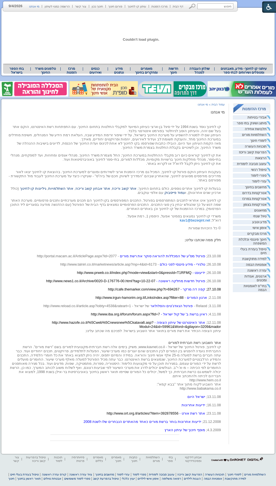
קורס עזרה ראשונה (54, 474)
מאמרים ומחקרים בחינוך (146, 70)
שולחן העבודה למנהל (199, 70)
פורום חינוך (115, 6)
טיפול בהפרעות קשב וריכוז (36, 459)
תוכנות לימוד (58, 459)
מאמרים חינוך (116, 459)
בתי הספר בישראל (16, 70)
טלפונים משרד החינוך (45, 70)
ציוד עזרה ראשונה (80, 474)
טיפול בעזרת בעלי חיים (24, 474)
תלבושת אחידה (256, 129)
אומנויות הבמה (256, 265)
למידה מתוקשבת (254, 259)
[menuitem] (244, 70)
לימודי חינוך (258, 141)
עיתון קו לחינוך (137, 6)
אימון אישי (259, 228)
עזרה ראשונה (257, 270)
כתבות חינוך (133, 459)
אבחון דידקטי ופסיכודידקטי (193, 459)
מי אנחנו (34, 6)
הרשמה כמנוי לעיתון (57, 6)
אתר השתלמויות (61, 188)
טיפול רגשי (259, 170)
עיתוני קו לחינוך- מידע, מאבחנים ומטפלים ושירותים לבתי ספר (244, 70)
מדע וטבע (259, 222)
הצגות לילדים (192, 478)
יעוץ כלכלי (128, 478)
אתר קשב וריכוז (125, 188)
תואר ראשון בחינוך (28, 478)
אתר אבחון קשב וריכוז (93, 188)
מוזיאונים (260, 210)
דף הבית (178, 6)
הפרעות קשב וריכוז (253, 152)
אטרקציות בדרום (254, 193)
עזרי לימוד (259, 181)
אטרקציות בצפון (255, 205)
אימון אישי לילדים (148, 478)
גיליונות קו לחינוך (33, 188)
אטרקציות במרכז (254, 199)
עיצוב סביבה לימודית (252, 164)
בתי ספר (170, 459)
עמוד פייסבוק (174, 193)
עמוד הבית (218, 104)
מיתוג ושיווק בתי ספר (252, 123)
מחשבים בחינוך (256, 187)
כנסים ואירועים (95, 70)
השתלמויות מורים (254, 135)
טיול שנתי (260, 216)
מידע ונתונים (119, 70)
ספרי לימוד (259, 176)
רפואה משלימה (171, 478)
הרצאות (261, 158)
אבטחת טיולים (52, 478)
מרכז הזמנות (159, 6)
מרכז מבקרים (257, 234)
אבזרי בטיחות (257, 117)
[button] (192, 6)
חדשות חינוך (173, 70)
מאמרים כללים (98, 459)
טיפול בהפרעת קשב (106, 478)
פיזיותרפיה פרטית (77, 459)
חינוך (11, 478)
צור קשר (80, 6)
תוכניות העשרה (256, 146)
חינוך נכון (97, 6)
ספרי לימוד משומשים (77, 478)
